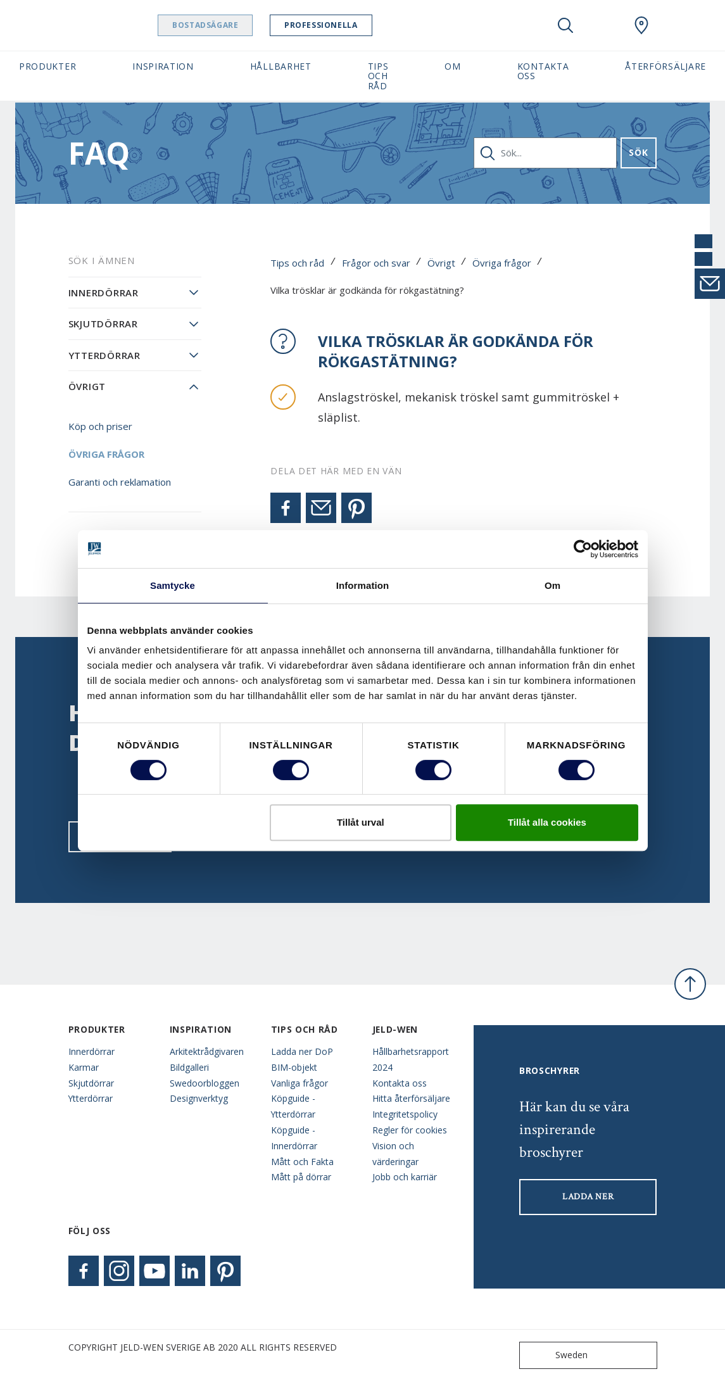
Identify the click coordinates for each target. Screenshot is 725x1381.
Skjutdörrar (103, 323)
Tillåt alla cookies (547, 822)
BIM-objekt (294, 1067)
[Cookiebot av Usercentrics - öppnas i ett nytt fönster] (582, 548)
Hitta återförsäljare (411, 1098)
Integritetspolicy (405, 1114)
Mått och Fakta (302, 1162)
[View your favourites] (603, 25)
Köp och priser (100, 426)
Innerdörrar (103, 292)
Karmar (83, 1067)
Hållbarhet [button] (281, 66)
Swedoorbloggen (204, 1083)
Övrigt (441, 262)
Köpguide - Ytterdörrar (293, 1106)
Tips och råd (297, 262)
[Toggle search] (565, 25)
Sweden (556, 1355)
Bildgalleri (189, 1067)
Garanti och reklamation (119, 482)
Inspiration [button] (163, 66)
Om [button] (452, 66)
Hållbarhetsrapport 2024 (410, 1059)
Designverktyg (199, 1098)
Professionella (353, 25)
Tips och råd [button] (378, 76)
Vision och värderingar (395, 1154)
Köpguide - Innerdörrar (294, 1138)
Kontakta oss (399, 1083)
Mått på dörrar (301, 1177)
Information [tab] (362, 585)
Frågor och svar (376, 262)
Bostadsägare (237, 25)
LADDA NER (588, 1196)
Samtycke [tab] (172, 585)
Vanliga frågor (299, 1083)
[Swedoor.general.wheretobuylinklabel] (641, 25)
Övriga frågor (501, 262)
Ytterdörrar (104, 355)
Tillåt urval (360, 822)
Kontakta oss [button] (543, 71)
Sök (638, 152)
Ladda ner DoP (302, 1051)
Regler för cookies (409, 1130)
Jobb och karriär (404, 1177)
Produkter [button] (47, 66)
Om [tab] (552, 585)
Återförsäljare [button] (665, 66)
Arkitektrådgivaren (207, 1051)
